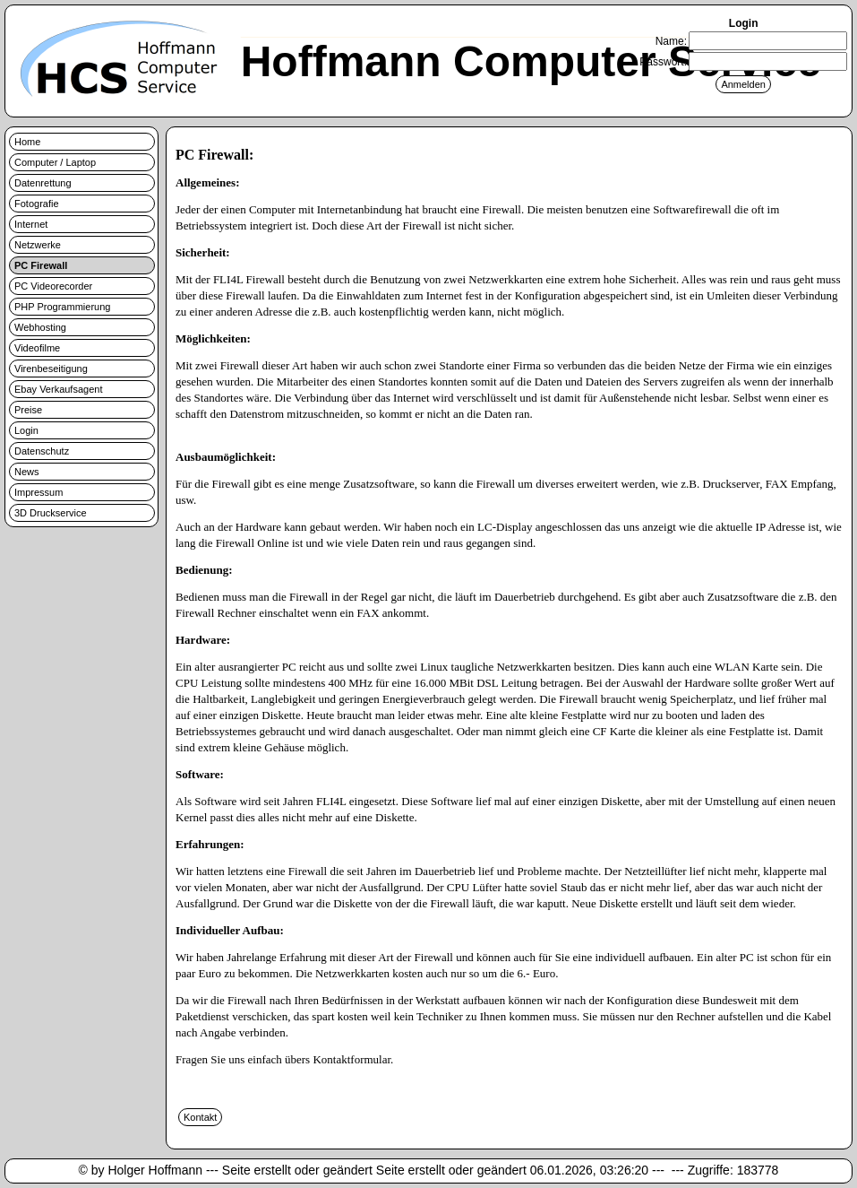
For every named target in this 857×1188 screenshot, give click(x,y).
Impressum (38, 492)
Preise (28, 409)
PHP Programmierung (62, 306)
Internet (30, 224)
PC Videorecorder (53, 286)
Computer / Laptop (55, 162)
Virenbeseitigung (51, 368)
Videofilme (37, 348)
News (26, 471)
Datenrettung (43, 183)
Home (27, 141)
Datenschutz (41, 451)
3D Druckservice (50, 512)
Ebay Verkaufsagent (58, 389)
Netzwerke (37, 244)
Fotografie (36, 203)
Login (26, 430)
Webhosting (40, 327)
